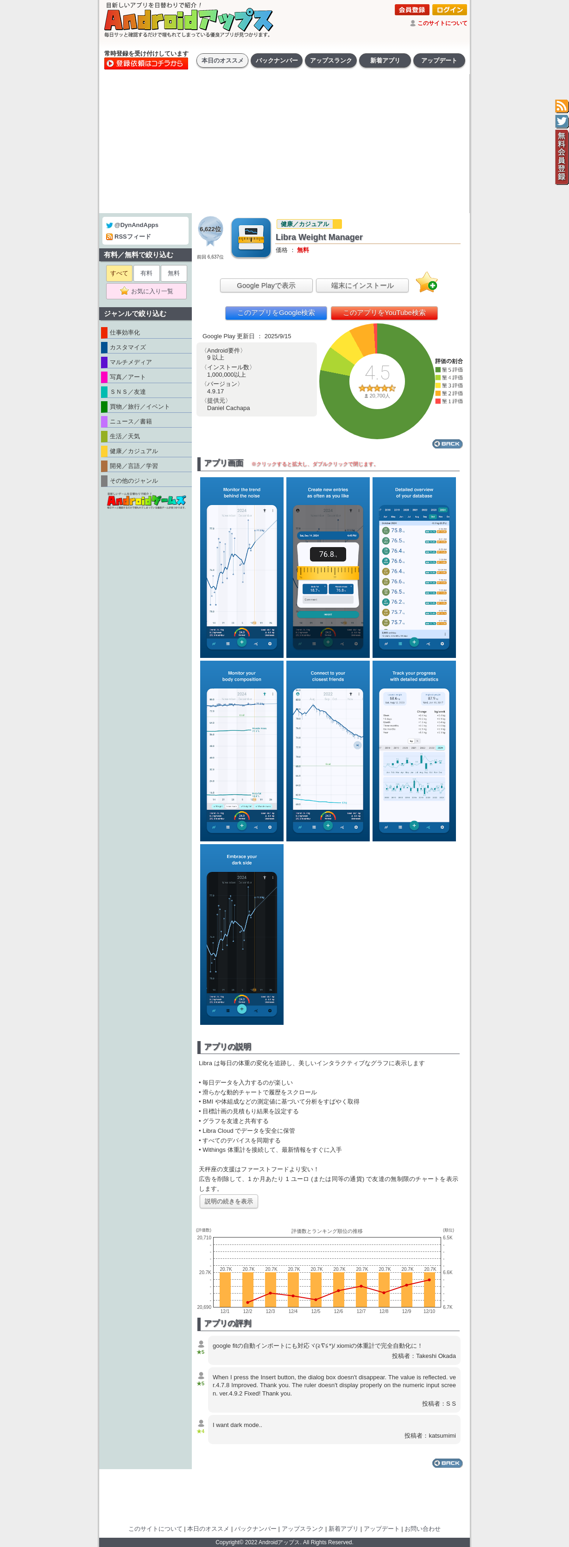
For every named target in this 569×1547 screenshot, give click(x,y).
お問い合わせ (423, 1528)
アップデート (439, 60)
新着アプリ (385, 60)
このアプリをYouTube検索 (384, 312)
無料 (174, 273)
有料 (146, 273)
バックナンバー (277, 60)
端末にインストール (362, 285)
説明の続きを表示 (229, 1201)
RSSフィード (128, 236)
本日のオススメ (223, 60)
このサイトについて (442, 23)
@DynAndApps (132, 224)
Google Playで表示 (266, 285)
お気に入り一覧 (149, 291)
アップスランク (331, 60)
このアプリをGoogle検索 (276, 312)
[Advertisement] (284, 143)
